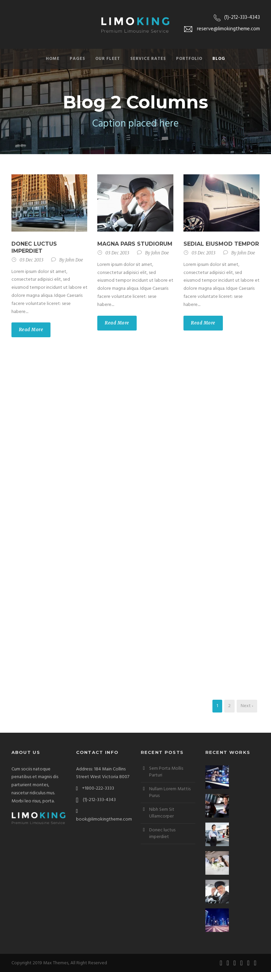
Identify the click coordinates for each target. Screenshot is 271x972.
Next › (247, 706)
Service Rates (148, 58)
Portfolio (189, 58)
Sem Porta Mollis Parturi (166, 772)
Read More (31, 330)
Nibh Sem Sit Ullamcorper (161, 813)
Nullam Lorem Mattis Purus (170, 792)
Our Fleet (107, 58)
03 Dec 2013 (31, 260)
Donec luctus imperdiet (34, 247)
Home (53, 58)
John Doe (74, 260)
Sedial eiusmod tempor (221, 244)
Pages (77, 58)
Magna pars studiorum (134, 244)
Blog (218, 58)
